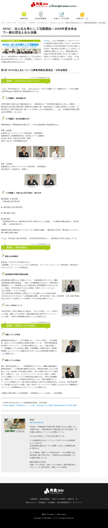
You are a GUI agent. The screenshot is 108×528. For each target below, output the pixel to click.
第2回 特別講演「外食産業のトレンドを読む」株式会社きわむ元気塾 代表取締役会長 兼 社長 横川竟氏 (40, 405)
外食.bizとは (30, 502)
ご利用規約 (41, 502)
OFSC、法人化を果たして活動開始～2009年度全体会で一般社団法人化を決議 (38, 23)
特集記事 (24, 18)
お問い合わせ (61, 514)
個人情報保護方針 (63, 502)
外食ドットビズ (52, 518)
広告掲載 (51, 502)
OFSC (46, 41)
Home (3, 23)
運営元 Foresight (48, 514)
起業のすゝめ (82, 18)
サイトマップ (77, 502)
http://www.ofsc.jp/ (36, 422)
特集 (8, 23)
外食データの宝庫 (61, 18)
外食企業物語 (41, 18)
